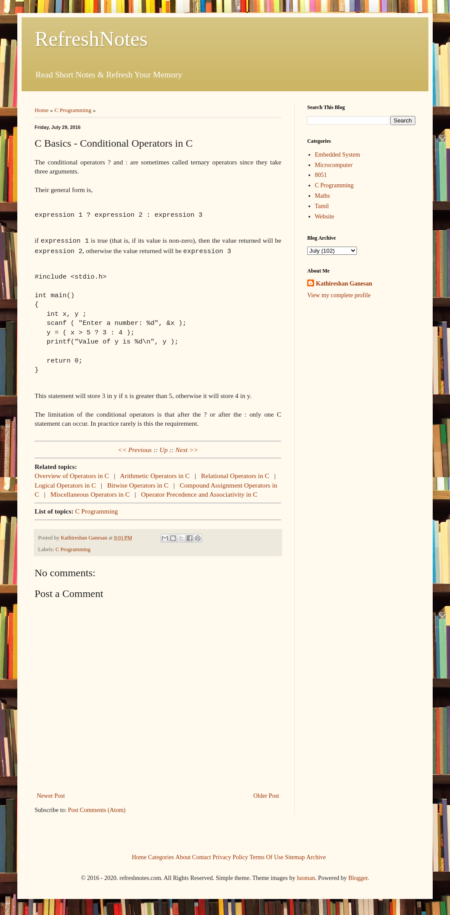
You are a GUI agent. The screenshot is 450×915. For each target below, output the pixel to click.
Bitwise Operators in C (138, 483)
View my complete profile (339, 295)
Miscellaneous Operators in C (90, 492)
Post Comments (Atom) (96, 808)
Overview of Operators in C (73, 474)
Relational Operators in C (236, 474)
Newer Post (51, 794)
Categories (161, 855)
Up (164, 448)
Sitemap (295, 855)
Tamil (322, 206)
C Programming (73, 110)
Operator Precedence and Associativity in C (199, 492)
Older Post (267, 794)
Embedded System (337, 154)
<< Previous (135, 448)
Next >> (186, 448)
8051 (321, 175)
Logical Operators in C (66, 483)
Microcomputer (334, 165)
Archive (316, 855)
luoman (306, 876)
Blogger (357, 876)
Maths (322, 196)
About (183, 855)
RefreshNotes (91, 38)
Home (42, 110)
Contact (201, 855)
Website (324, 216)
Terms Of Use (266, 855)
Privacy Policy (230, 855)
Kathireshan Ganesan (344, 283)
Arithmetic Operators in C (155, 474)
